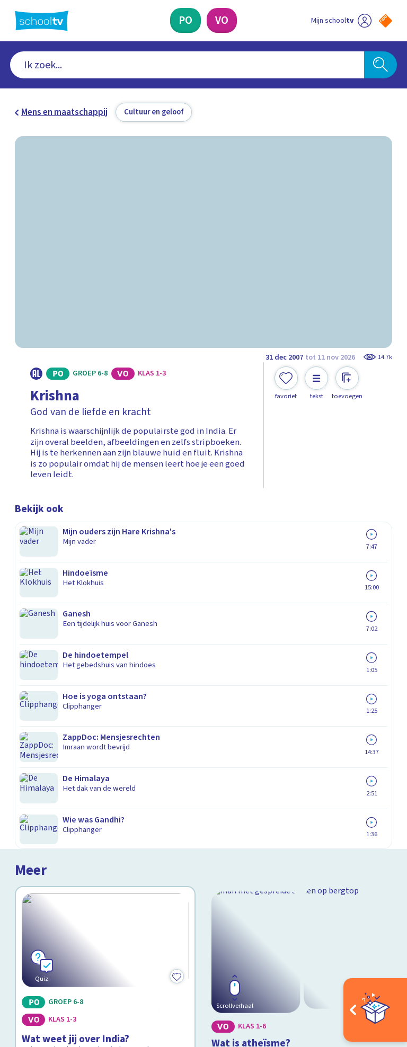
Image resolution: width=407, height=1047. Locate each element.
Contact (33, 774)
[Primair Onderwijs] (185, 20)
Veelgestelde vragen (62, 790)
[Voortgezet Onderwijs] (222, 20)
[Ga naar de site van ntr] (377, 977)
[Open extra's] (375, 1010)
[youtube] (90, 949)
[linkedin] (66, 949)
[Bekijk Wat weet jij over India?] (105, 600)
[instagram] (43, 949)
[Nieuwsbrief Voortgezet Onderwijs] (298, 861)
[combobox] (187, 65)
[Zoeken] (380, 65)
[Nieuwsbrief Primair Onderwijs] (298, 826)
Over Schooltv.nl (53, 805)
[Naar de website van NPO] (385, 21)
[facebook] (20, 949)
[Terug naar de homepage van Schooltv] (41, 21)
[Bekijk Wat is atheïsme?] (302, 600)
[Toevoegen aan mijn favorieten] (286, 383)
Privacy (31, 820)
